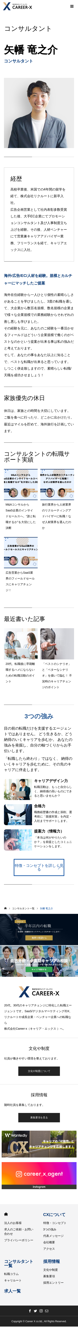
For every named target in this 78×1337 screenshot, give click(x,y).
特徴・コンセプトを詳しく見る (39, 867)
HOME (6, 1214)
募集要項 (49, 1276)
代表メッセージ (53, 1235)
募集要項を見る (39, 1117)
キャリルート (13, 1280)
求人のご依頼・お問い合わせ (18, 1231)
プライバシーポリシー (18, 1240)
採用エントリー (53, 1282)
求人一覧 (12, 1291)
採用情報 (51, 1261)
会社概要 (49, 1242)
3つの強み (50, 1229)
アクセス (49, 1248)
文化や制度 (50, 1269)
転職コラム (11, 1274)
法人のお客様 (13, 1223)
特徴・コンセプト (55, 1223)
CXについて (54, 1214)
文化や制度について (39, 1071)
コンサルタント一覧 (18, 1263)
